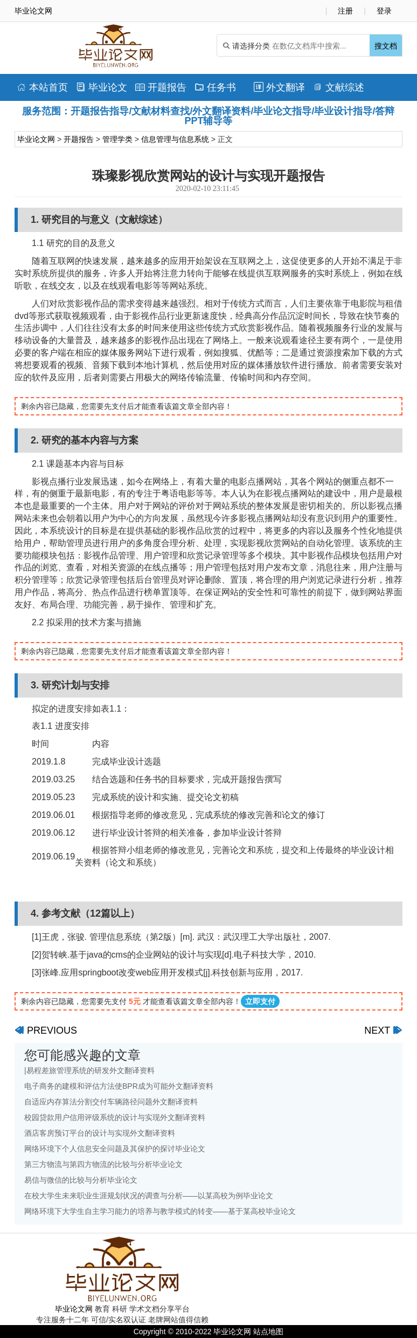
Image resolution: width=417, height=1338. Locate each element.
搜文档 (385, 46)
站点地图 (268, 1331)
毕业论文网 (36, 139)
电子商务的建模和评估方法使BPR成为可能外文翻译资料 (118, 1086)
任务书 (215, 87)
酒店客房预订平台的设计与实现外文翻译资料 (99, 1133)
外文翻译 (279, 87)
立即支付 (260, 1001)
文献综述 (338, 87)
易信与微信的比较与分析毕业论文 (80, 1180)
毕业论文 (101, 87)
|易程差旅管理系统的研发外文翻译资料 (89, 1070)
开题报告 (160, 87)
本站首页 (42, 87)
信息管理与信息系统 (175, 139)
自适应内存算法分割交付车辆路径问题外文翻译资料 (111, 1101)
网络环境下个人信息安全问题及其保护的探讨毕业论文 (114, 1148)
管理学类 (117, 139)
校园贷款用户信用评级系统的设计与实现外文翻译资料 (114, 1117)
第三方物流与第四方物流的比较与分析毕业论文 (103, 1164)
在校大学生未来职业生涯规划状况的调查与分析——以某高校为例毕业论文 (148, 1195)
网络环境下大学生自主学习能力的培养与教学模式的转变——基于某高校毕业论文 (160, 1211)
